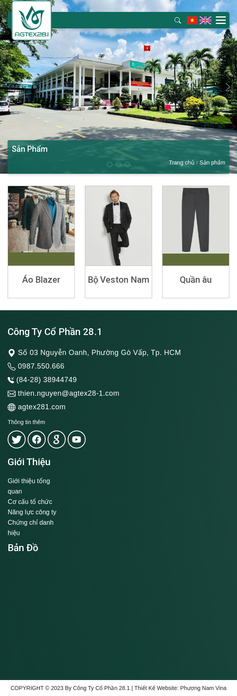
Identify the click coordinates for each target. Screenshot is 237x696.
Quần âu (196, 280)
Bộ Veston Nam (118, 280)
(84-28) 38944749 (46, 380)
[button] (227, 87)
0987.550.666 (41, 366)
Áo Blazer (41, 280)
